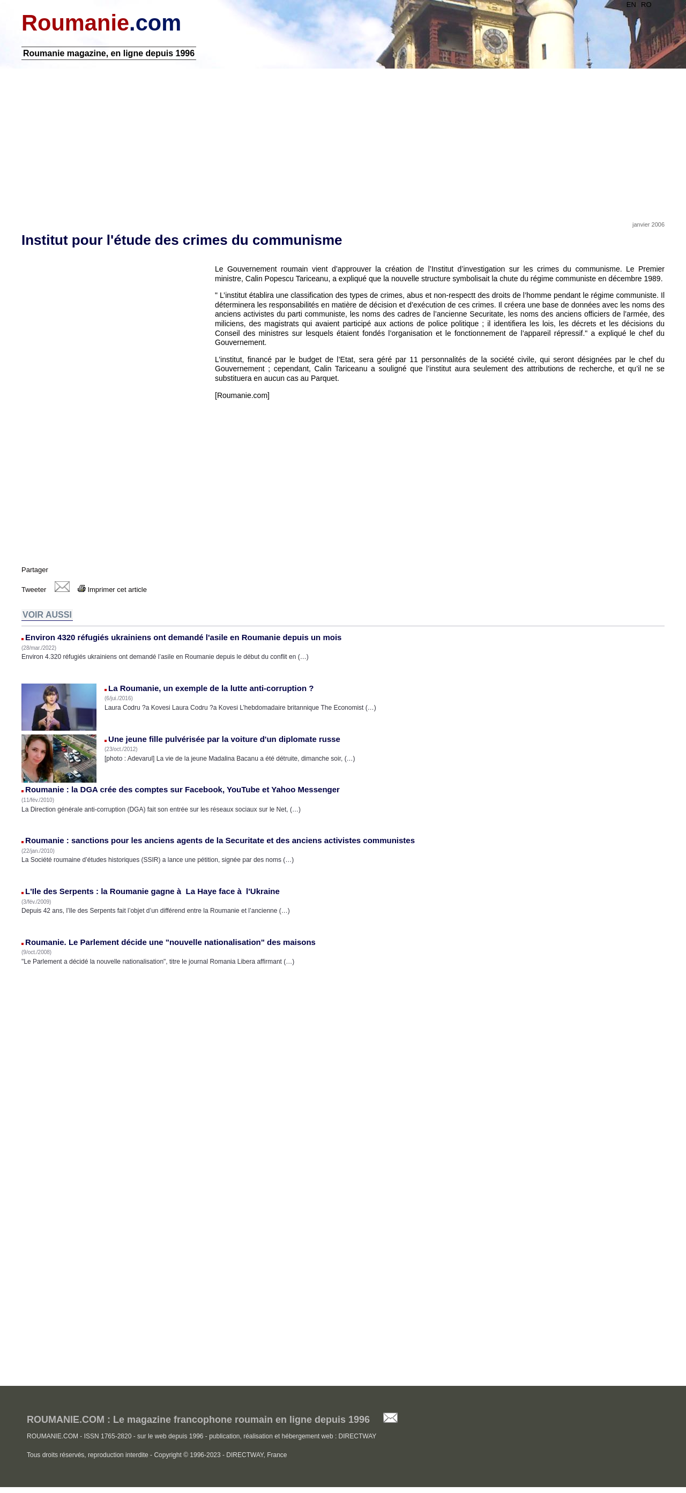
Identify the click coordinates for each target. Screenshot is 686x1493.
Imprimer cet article (112, 590)
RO (646, 5)
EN (631, 5)
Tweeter (33, 590)
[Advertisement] (343, 141)
